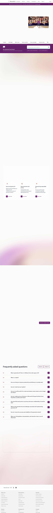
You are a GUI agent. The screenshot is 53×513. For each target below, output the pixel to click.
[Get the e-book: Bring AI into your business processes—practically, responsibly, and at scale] (37, 4)
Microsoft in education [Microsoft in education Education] (38, 494)
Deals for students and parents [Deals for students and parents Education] (40, 504)
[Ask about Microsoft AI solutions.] (38, 47)
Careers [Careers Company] (37, 510)
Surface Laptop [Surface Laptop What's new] (3, 495)
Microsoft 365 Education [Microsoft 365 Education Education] (39, 499)
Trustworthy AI (33, 1)
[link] (4, 43)
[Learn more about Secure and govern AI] (9, 196)
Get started (18, 1)
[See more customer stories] (44, 323)
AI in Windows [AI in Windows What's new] (3, 502)
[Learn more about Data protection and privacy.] (24, 196)
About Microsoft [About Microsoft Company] (38, 512)
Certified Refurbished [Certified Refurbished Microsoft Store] (21, 502)
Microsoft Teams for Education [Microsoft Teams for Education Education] (40, 497)
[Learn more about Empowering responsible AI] (38, 196)
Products (28, 1)
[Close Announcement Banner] (48, 4)
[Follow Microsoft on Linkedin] (16, 487)
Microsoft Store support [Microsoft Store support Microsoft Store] (22, 497)
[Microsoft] (4, 1)
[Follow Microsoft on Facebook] (11, 487)
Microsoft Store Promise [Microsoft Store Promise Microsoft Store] (22, 504)
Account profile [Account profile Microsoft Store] (20, 494)
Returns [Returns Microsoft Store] (20, 499)
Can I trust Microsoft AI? (43, 50)
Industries (23, 1)
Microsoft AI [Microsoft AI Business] (2, 510)
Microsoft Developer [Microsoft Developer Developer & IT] (21, 512)
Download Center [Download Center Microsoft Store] (21, 495)
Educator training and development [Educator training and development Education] (40, 502)
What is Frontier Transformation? (33, 50)
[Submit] (48, 47)
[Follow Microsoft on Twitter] (13, 487)
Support (43, 1)
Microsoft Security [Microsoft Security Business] (3, 512)
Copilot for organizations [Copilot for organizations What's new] (4, 499)
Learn (39, 1)
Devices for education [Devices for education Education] (38, 495)
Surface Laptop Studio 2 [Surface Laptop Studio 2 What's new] (4, 497)
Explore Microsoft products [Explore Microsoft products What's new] (4, 504)
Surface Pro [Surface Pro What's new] (2, 494)
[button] (38, 22)
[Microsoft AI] (12, 1)
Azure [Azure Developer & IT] (19, 510)
